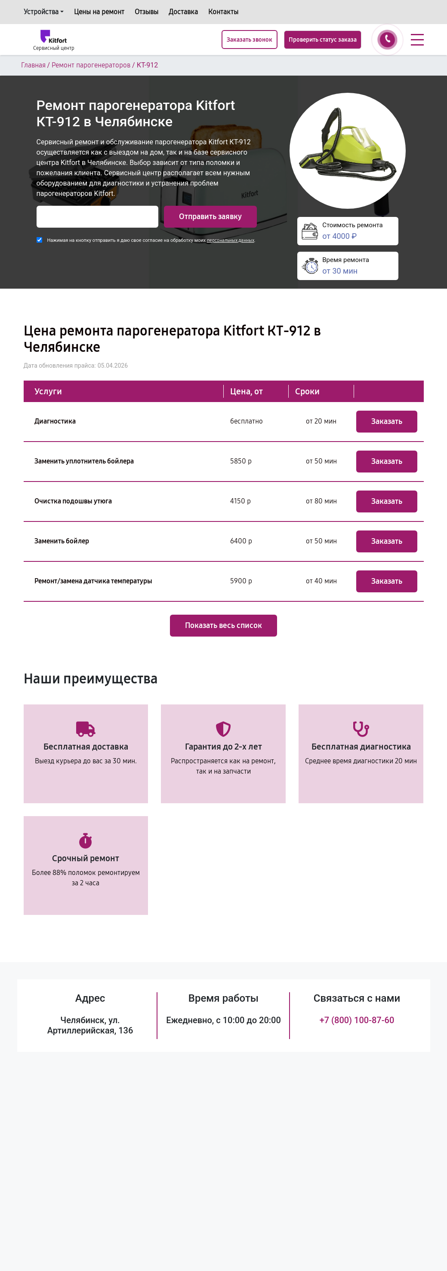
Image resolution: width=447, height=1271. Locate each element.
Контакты (223, 12)
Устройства (41, 12)
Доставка (183, 12)
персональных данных (230, 240)
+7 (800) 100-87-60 (357, 1020)
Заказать (386, 421)
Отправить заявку (210, 216)
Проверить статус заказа (323, 39)
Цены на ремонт (99, 12)
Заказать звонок (249, 39)
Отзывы (146, 12)
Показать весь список (223, 625)
